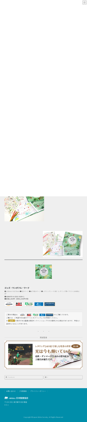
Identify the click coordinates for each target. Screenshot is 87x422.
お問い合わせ (11, 391)
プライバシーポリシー (38, 391)
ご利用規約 (23, 391)
